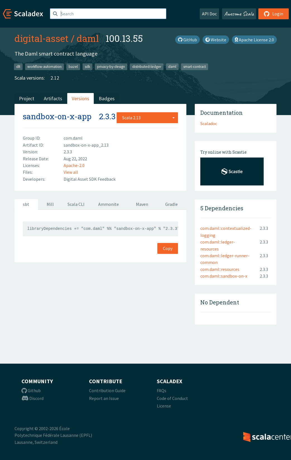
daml (88, 38)
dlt (18, 66)
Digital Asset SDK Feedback (90, 179)
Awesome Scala (239, 13)
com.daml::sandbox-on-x (223, 276)
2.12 (54, 78)
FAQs (161, 390)
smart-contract (194, 66)
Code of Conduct (172, 398)
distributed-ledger (146, 66)
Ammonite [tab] (108, 204)
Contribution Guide (107, 390)
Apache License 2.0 (254, 39)
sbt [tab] (26, 204)
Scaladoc (208, 123)
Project (26, 98)
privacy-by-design (111, 66)
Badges (107, 98)
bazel (73, 66)
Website (215, 39)
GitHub (187, 39)
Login (273, 13)
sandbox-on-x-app (57, 116)
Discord (32, 398)
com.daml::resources (219, 269)
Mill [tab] (50, 204)
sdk (87, 66)
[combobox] (147, 117)
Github (31, 390)
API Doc (209, 13)
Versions (80, 98)
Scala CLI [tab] (76, 204)
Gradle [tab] (171, 204)
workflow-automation (44, 66)
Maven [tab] (142, 204)
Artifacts (53, 98)
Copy (167, 248)
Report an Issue (104, 398)
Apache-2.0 (74, 165)
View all (71, 172)
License (164, 406)
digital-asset (42, 38)
